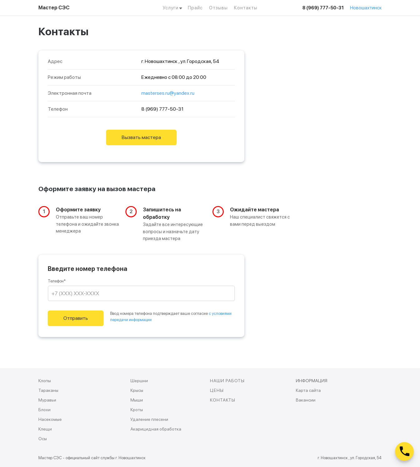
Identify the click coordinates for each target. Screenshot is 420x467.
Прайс (195, 8)
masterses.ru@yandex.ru (167, 93)
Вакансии (305, 399)
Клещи (45, 428)
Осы (42, 438)
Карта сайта (308, 390)
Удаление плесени (149, 419)
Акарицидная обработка (155, 428)
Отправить (75, 318)
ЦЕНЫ (217, 390)
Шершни (139, 380)
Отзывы (218, 8)
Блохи (44, 409)
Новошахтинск (366, 8)
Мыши (136, 399)
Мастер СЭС (54, 8)
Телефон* (57, 281)
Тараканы (48, 390)
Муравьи (47, 399)
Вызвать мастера (141, 137)
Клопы (44, 380)
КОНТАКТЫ (222, 399)
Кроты (136, 409)
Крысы (136, 390)
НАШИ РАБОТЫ (227, 380)
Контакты (245, 8)
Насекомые (50, 419)
